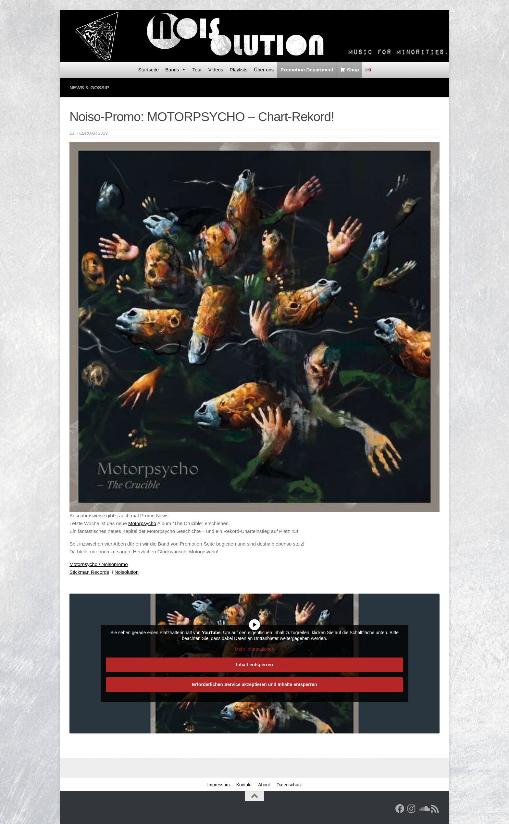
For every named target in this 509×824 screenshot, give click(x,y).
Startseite (148, 69)
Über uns (264, 69)
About (264, 784)
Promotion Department (306, 69)
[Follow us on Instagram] (411, 808)
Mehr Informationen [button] (254, 649)
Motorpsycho (142, 523)
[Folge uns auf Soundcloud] (423, 808)
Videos (215, 69)
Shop (353, 69)
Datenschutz (289, 784)
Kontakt (244, 784)
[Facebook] (399, 808)
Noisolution (127, 572)
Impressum (218, 784)
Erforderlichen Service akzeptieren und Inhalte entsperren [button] (254, 684)
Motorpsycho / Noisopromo (98, 564)
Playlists (238, 69)
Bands (175, 70)
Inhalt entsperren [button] (254, 664)
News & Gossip (89, 87)
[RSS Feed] (435, 808)
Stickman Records (89, 572)
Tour (197, 69)
